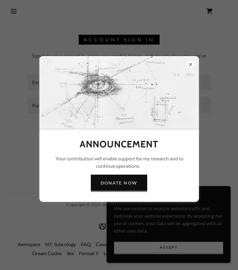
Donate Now (119, 182)
